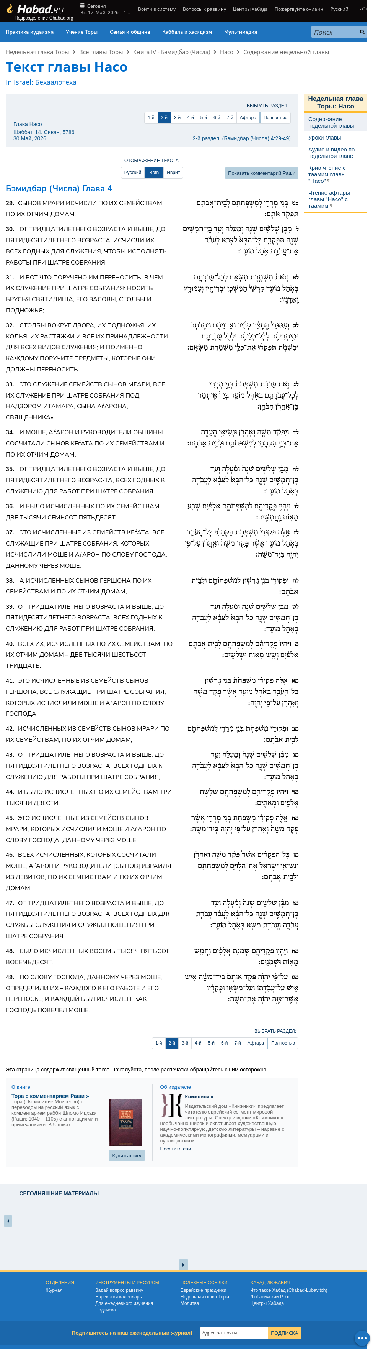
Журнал (54, 1290)
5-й (203, 117)
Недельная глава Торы (37, 52)
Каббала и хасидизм (187, 32)
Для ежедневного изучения (124, 1303)
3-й (177, 117)
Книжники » (199, 1096)
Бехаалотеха (56, 82)
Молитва (190, 1303)
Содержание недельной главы (286, 52)
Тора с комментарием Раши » (50, 1096)
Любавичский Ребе (270, 1297)
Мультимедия (240, 32)
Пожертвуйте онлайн (299, 9)
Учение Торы (82, 32)
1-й (151, 117)
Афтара (248, 117)
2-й (164, 117)
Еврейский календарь (118, 1297)
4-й (190, 117)
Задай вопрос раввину (119, 1290)
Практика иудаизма (30, 32)
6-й (216, 117)
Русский (340, 9)
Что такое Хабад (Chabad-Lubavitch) (288, 1290)
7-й (229, 117)
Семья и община (130, 32)
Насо (226, 52)
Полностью (275, 117)
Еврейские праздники (203, 1290)
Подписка (105, 1310)
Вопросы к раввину (204, 9)
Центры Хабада (250, 9)
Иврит (173, 172)
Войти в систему (156, 9)
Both (154, 172)
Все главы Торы (101, 52)
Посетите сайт (177, 1149)
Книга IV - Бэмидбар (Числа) (171, 52)
